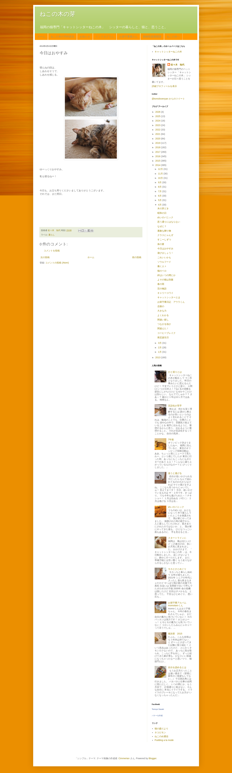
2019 (158, 143)
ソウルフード (164, 262)
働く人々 (161, 266)
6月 (160, 195)
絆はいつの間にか (166, 275)
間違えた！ (163, 328)
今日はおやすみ (165, 248)
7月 (160, 191)
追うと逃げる (175, 473)
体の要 (160, 244)
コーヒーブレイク (166, 333)
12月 (160, 169)
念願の (160, 306)
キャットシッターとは (168, 297)
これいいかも (164, 257)
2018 (158, 147)
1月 (160, 352)
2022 (158, 129)
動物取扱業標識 (152, 36)
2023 (158, 125)
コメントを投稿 (52, 250)
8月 (160, 186)
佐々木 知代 (177, 64)
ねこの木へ (173, 36)
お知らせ (85, 36)
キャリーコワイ (165, 293)
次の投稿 (45, 257)
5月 (160, 200)
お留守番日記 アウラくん (171, 302)
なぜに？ (161, 226)
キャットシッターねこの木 (168, 51)
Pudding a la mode (164, 740)
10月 (160, 178)
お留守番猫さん (128, 36)
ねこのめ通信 (161, 736)
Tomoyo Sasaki (158, 709)
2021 (158, 134)
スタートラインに (177, 538)
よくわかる (163, 315)
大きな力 (161, 310)
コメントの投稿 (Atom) (57, 262)
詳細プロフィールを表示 (164, 86)
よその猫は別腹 (165, 279)
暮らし (51, 235)
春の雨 (160, 284)
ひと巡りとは (175, 372)
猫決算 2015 (175, 633)
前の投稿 (136, 257)
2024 (158, 120)
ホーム (41, 36)
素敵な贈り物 (164, 230)
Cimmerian (124, 758)
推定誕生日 (163, 337)
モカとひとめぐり (177, 569)
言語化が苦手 (175, 405)
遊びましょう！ (165, 253)
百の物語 (161, 288)
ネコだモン (160, 732)
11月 (160, 173)
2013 (158, 357)
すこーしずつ (164, 239)
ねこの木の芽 (57, 14)
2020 (158, 138)
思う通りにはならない (168, 221)
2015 (158, 160)
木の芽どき (163, 208)
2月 (160, 347)
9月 (160, 182)
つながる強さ (164, 324)
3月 (160, 343)
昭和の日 (161, 213)
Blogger (152, 758)
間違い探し (163, 319)
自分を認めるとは (177, 667)
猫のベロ (161, 270)
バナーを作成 (157, 715)
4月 (160, 204)
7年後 (171, 439)
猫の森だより (161, 728)
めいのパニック (165, 217)
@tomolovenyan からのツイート (168, 98)
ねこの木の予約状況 (62, 36)
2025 (158, 116)
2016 (158, 156)
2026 (158, 112)
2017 (158, 152)
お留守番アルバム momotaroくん (178, 604)
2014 (158, 165)
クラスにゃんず (165, 235)
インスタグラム (105, 36)
